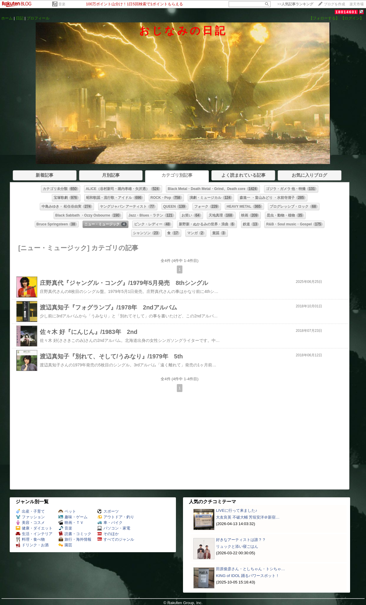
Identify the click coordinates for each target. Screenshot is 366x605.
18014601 (346, 12)
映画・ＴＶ (71, 522)
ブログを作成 (334, 4)
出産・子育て (30, 511)
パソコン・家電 (113, 528)
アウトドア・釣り (115, 517)
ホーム (7, 18)
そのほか (108, 534)
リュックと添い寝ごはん (237, 546)
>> (295, 4)
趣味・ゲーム (73, 517)
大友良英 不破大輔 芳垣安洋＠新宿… (248, 517)
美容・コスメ (30, 522)
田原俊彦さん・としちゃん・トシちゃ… (250, 569)
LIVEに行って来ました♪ (236, 510)
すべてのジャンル (115, 539)
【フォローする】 (324, 18)
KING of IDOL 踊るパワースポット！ (247, 575)
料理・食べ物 (30, 539)
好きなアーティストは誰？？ (241, 539)
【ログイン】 (352, 18)
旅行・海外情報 (74, 539)
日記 (20, 18)
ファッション (30, 517)
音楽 (61, 4)
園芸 (65, 545)
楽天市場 (356, 4)
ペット (67, 511)
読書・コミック (74, 534)
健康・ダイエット (34, 528)
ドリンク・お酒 (32, 545)
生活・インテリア (34, 534)
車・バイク (110, 522)
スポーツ (108, 511)
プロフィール (38, 18)
